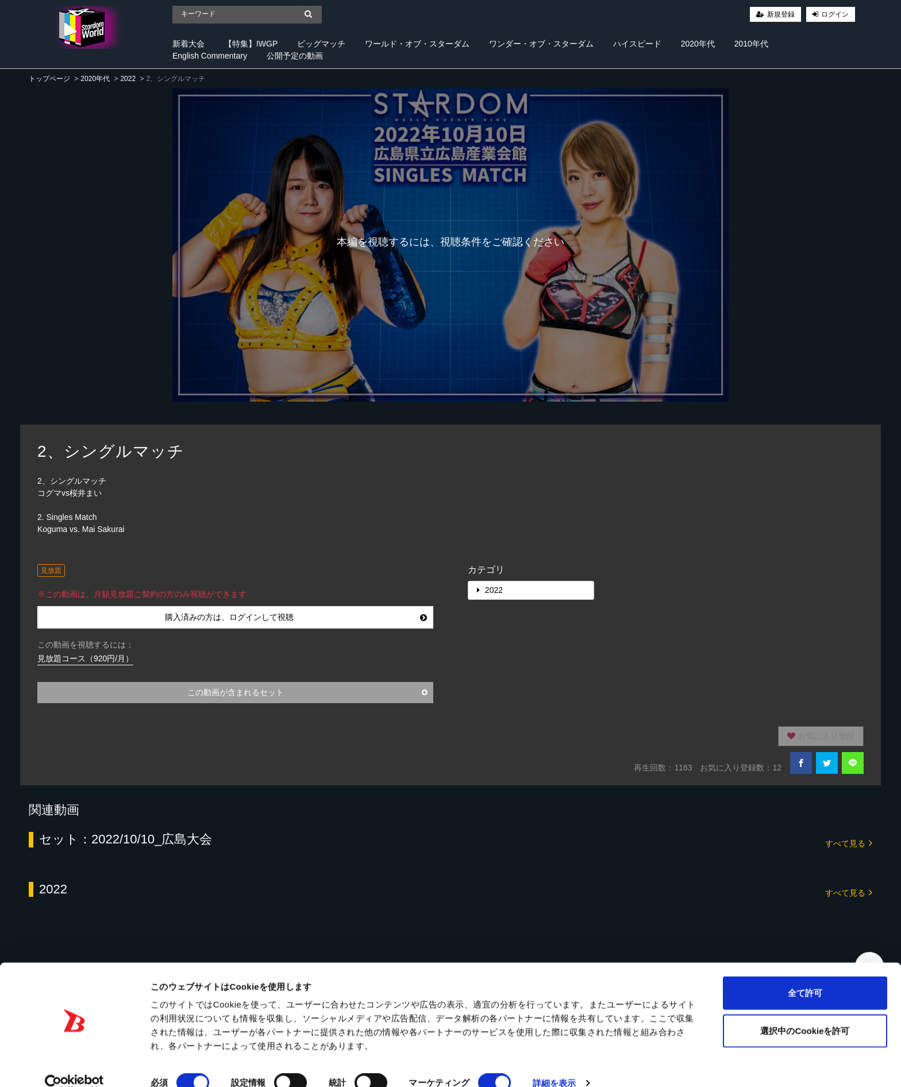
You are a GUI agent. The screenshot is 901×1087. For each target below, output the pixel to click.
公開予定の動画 (295, 55)
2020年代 (698, 43)
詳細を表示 (554, 1064)
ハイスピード (637, 43)
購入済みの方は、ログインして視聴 (296, 617)
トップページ (49, 79)
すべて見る (848, 842)
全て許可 (805, 974)
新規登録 (781, 14)
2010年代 (751, 43)
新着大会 (188, 43)
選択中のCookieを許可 (804, 1012)
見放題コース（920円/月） (85, 658)
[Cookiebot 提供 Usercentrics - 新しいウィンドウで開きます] (74, 1064)
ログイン (835, 14)
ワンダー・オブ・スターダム (541, 43)
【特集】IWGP (251, 43)
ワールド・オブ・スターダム (417, 43)
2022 (128, 79)
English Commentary (209, 55)
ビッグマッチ (321, 43)
